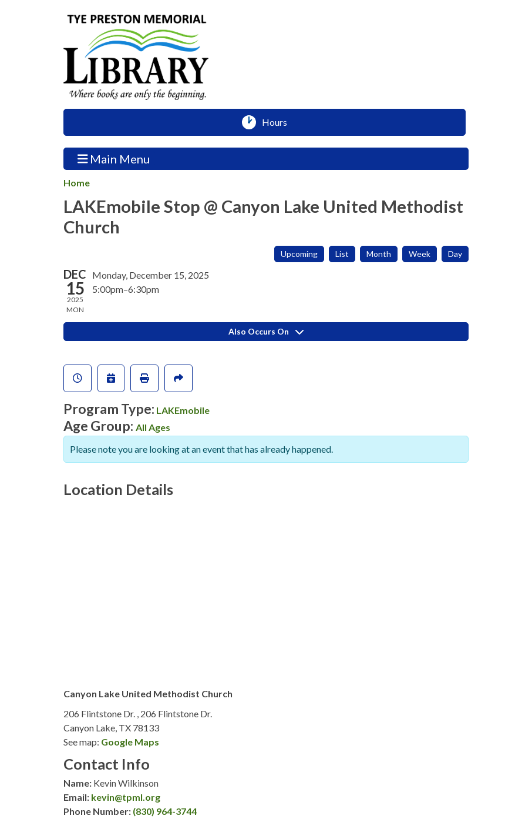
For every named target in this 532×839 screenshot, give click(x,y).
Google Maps (130, 741)
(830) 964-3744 (165, 811)
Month (378, 254)
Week (419, 254)
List (342, 254)
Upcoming (299, 254)
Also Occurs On (266, 331)
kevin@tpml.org (125, 797)
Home (76, 182)
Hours (278, 122)
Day (455, 254)
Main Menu (114, 158)
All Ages (153, 427)
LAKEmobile (183, 410)
